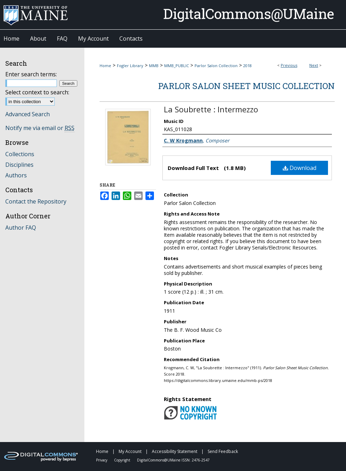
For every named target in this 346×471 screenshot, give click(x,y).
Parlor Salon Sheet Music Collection (246, 86)
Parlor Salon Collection (216, 65)
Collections (19, 154)
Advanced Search (27, 114)
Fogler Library (130, 65)
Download (299, 168)
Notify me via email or (39, 128)
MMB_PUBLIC (176, 65)
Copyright (122, 460)
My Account (131, 451)
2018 (247, 65)
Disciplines (19, 165)
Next (313, 65)
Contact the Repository (35, 201)
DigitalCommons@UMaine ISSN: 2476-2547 (173, 460)
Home (105, 65)
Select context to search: (37, 92)
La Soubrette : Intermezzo (211, 109)
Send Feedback (223, 451)
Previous (289, 65)
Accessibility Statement (175, 451)
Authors (16, 175)
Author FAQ (20, 227)
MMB (154, 65)
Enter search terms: (31, 74)
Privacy (102, 460)
